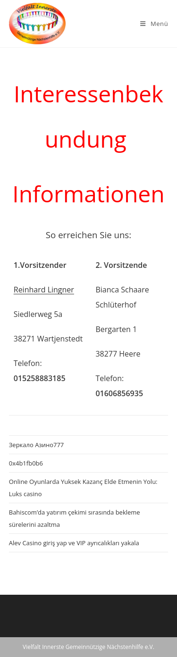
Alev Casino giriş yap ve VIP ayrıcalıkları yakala (74, 543)
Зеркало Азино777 (36, 445)
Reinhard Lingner (44, 289)
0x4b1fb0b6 (26, 463)
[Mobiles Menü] (154, 23)
